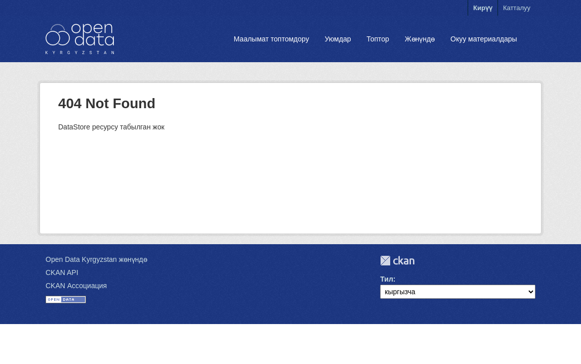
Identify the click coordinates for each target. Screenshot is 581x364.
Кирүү (482, 8)
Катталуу (516, 8)
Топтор (377, 39)
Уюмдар (337, 39)
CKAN (397, 260)
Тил (386, 279)
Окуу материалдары (483, 39)
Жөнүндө (420, 39)
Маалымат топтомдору (271, 39)
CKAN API (62, 272)
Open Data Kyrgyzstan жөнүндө (96, 259)
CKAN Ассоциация (76, 286)
